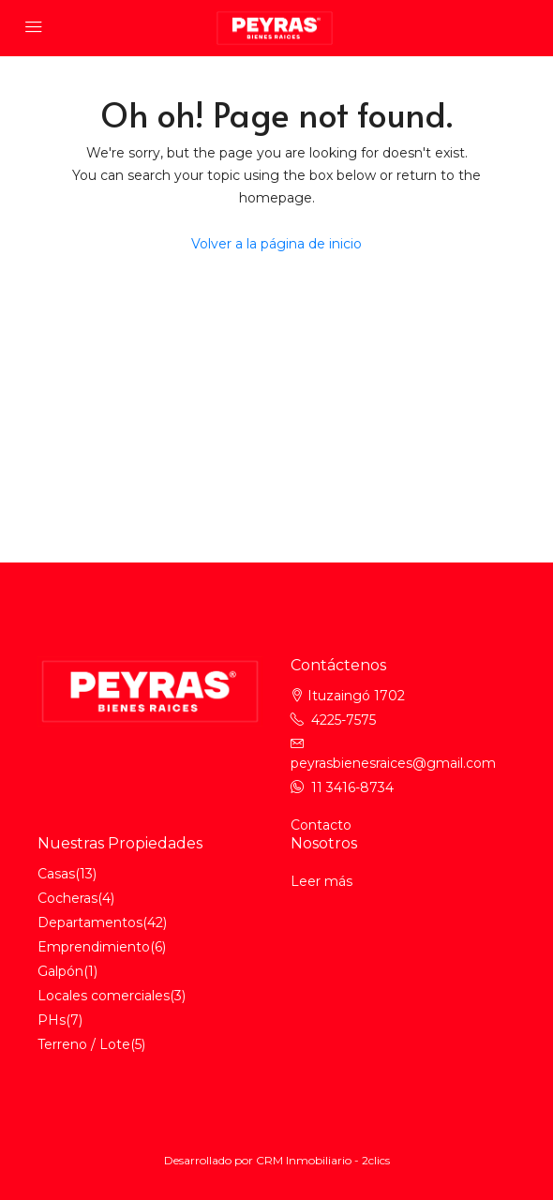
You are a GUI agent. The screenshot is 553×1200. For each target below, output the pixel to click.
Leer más (321, 881)
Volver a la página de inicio (276, 243)
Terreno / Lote (83, 1044)
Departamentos (89, 922)
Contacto (321, 825)
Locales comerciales (103, 995)
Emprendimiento (93, 946)
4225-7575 (343, 720)
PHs (51, 1020)
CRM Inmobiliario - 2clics (323, 1160)
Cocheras (67, 898)
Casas (56, 873)
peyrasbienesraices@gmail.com (393, 763)
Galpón (60, 971)
